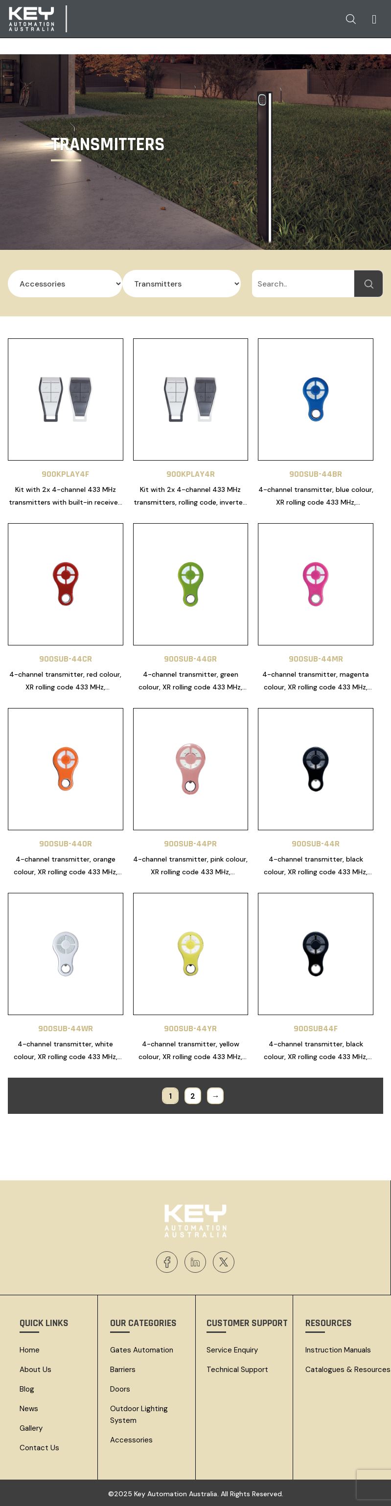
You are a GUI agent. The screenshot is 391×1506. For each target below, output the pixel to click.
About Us (35, 1369)
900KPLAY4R (190, 474)
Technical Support (237, 1369)
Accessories (131, 1440)
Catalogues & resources (348, 1369)
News (29, 1409)
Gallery (31, 1428)
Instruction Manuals (338, 1350)
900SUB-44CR (65, 658)
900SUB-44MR (316, 658)
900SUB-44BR (315, 474)
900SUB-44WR (65, 1028)
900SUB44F (316, 1028)
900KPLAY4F (65, 474)
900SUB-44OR (65, 843)
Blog (27, 1389)
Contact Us (39, 1448)
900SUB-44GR (190, 658)
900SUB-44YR (190, 1028)
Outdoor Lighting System (139, 1414)
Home (30, 1350)
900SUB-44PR (190, 843)
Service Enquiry (232, 1350)
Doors (120, 1389)
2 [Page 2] (192, 1096)
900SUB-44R (316, 843)
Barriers (123, 1369)
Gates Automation (141, 1350)
